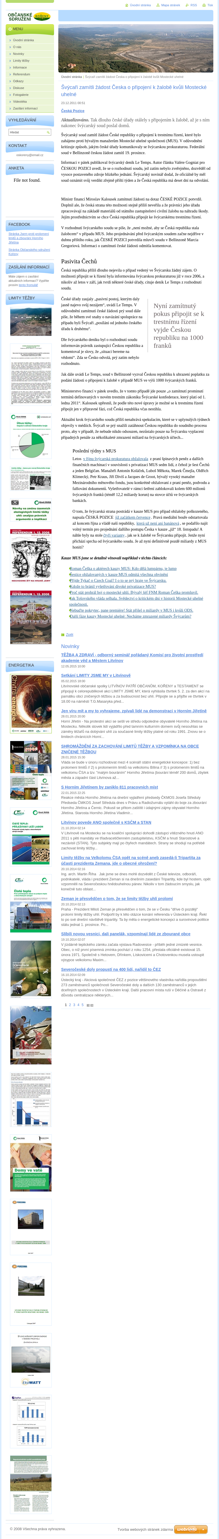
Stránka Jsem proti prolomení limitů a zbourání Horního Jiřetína (29, 238)
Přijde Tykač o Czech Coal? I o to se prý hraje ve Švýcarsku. (118, 580)
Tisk (210, 5)
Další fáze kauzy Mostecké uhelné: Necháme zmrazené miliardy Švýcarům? (130, 616)
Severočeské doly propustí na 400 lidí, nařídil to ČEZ (111, 969)
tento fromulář (28, 285)
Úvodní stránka (71, 76)
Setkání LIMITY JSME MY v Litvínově (96, 675)
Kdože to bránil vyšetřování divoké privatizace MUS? (113, 586)
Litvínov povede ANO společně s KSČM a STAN (106, 822)
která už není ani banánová (158, 523)
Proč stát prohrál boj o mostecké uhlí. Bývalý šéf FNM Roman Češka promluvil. (134, 592)
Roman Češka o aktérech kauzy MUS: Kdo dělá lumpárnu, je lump (123, 568)
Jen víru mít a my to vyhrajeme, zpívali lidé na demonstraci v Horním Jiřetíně (134, 711)
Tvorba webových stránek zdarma (145, 1529)
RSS (194, 5)
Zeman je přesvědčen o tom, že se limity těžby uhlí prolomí (117, 898)
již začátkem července (132, 517)
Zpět (69, 634)
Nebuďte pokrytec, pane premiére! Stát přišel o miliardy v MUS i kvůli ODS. (131, 610)
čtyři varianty (114, 535)
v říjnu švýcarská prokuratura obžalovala (115, 459)
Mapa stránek (170, 5)
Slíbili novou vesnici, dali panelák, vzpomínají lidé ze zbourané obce (126, 934)
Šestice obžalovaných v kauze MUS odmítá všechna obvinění (119, 574)
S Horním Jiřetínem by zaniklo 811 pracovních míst (109, 787)
